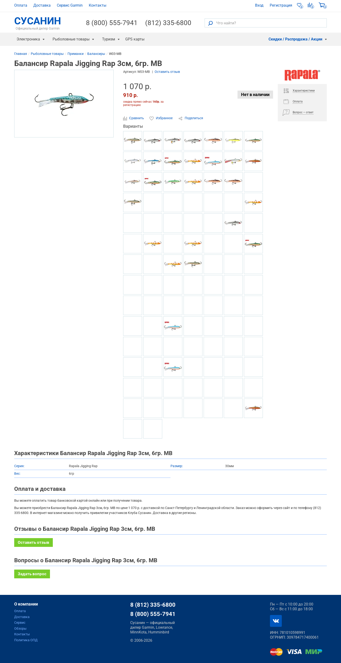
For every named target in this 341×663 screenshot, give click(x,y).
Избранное (161, 118)
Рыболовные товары (71, 39)
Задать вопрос (32, 573)
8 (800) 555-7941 (112, 23)
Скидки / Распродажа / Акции (295, 39)
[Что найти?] (266, 22)
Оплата (20, 5)
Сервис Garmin (70, 5)
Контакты (97, 5)
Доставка (42, 5)
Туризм (108, 39)
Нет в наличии (255, 94)
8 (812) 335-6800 (152, 605)
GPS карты (134, 39)
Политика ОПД (26, 640)
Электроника (28, 39)
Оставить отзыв (167, 72)
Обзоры (20, 628)
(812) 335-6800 (168, 23)
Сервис (19, 622)
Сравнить (134, 118)
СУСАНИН (37, 23)
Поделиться (190, 118)
